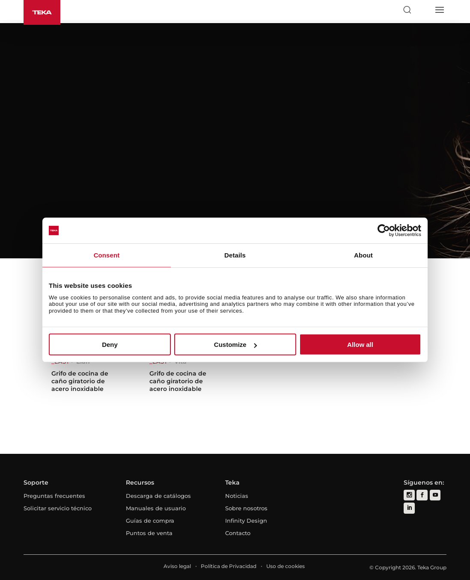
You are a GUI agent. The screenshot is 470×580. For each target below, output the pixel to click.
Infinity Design (246, 520)
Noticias (236, 495)
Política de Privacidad (228, 566)
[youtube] (434, 495)
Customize (235, 344)
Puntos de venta (149, 533)
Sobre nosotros (246, 508)
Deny (110, 344)
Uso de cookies (285, 566)
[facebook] (421, 495)
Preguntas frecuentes (54, 495)
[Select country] (423, 10)
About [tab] (363, 255)
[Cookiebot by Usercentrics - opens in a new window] (383, 230)
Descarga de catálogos (158, 495)
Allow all (360, 344)
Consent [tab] (107, 255)
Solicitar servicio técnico (58, 508)
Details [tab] (235, 255)
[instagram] (409, 495)
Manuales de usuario (156, 508)
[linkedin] (409, 508)
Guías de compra (150, 520)
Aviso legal (177, 566)
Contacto (237, 533)
